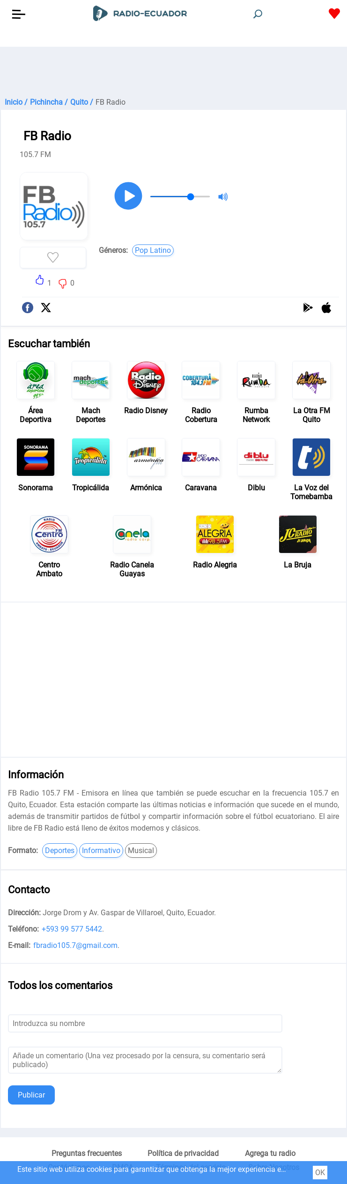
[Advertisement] (173, 70)
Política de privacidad (183, 1153)
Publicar (31, 1095)
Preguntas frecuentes (87, 1153)
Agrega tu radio (270, 1153)
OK (320, 1172)
